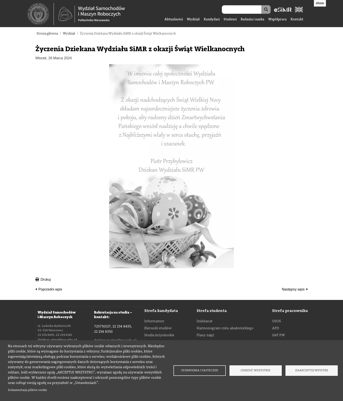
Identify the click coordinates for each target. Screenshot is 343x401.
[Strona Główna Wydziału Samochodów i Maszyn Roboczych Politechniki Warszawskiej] (91, 14)
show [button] (320, 3)
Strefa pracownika (290, 311)
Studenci (230, 19)
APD (275, 328)
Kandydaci (212, 19)
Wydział (193, 19)
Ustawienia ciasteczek (199, 370)
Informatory (154, 321)
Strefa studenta (212, 311)
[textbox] (40, 14)
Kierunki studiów (158, 328)
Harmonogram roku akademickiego (225, 328)
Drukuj (43, 279)
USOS (276, 321)
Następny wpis (293, 289)
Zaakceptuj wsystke (311, 370)
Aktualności (173, 19)
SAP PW (278, 335)
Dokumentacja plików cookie (27, 390)
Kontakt (296, 19)
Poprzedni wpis (50, 289)
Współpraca (277, 19)
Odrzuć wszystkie (255, 370)
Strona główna (47, 33)
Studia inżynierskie (159, 335)
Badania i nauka (252, 19)
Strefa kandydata (161, 311)
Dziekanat (204, 321)
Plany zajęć (205, 335)
